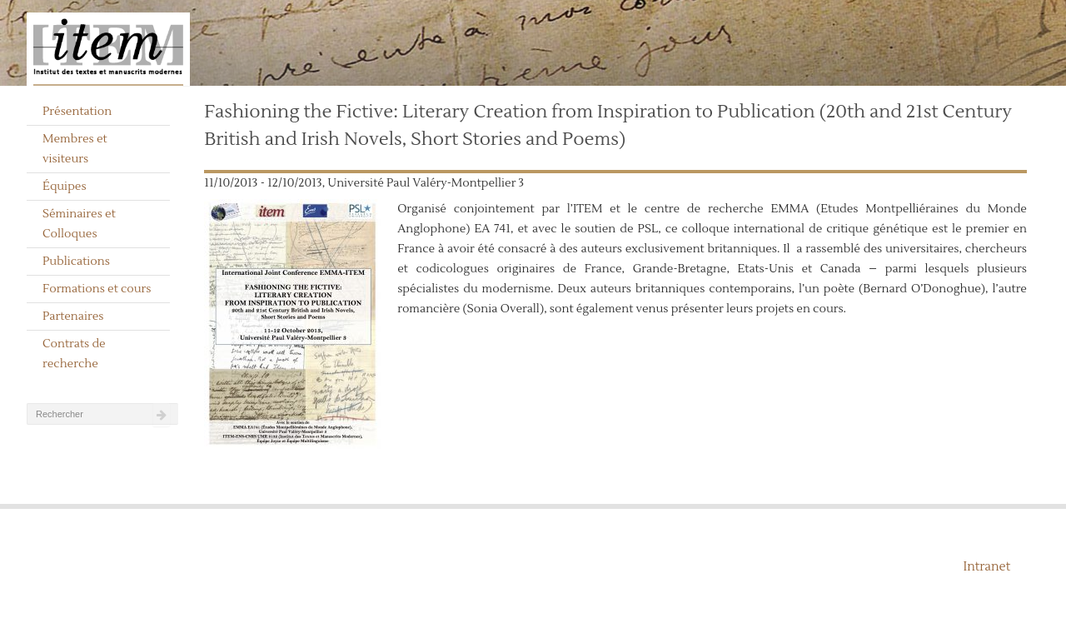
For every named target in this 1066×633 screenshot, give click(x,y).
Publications (76, 261)
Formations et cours (96, 289)
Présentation (77, 111)
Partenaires (73, 316)
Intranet (986, 567)
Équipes (64, 186)
